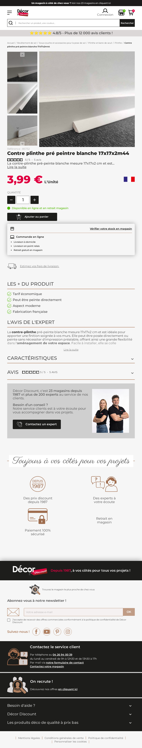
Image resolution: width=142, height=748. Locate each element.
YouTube (47, 632)
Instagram (68, 632)
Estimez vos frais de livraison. (39, 266)
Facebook (36, 632)
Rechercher (127, 23)
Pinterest (57, 632)
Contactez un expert (37, 424)
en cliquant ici (67, 689)
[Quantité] (22, 200)
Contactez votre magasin (47, 666)
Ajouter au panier (32, 217)
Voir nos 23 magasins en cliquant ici (71, 3)
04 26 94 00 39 (62, 654)
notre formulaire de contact (65, 662)
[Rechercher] (71, 23)
